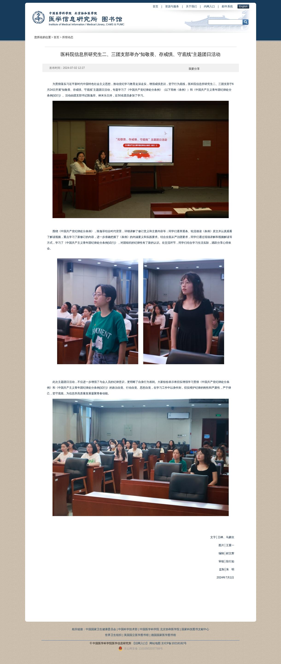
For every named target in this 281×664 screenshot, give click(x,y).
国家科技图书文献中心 (195, 629)
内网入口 (209, 6)
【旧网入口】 (140, 643)
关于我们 (191, 6)
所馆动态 (67, 37)
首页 (155, 6)
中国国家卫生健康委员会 (101, 629)
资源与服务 (172, 6)
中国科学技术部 (128, 629)
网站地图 (155, 643)
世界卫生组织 (113, 635)
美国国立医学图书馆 (136, 635)
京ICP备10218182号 (173, 643)
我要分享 (194, 68)
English (243, 6)
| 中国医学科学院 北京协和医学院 (159, 629)
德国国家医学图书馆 (163, 635)
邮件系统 (227, 6)
